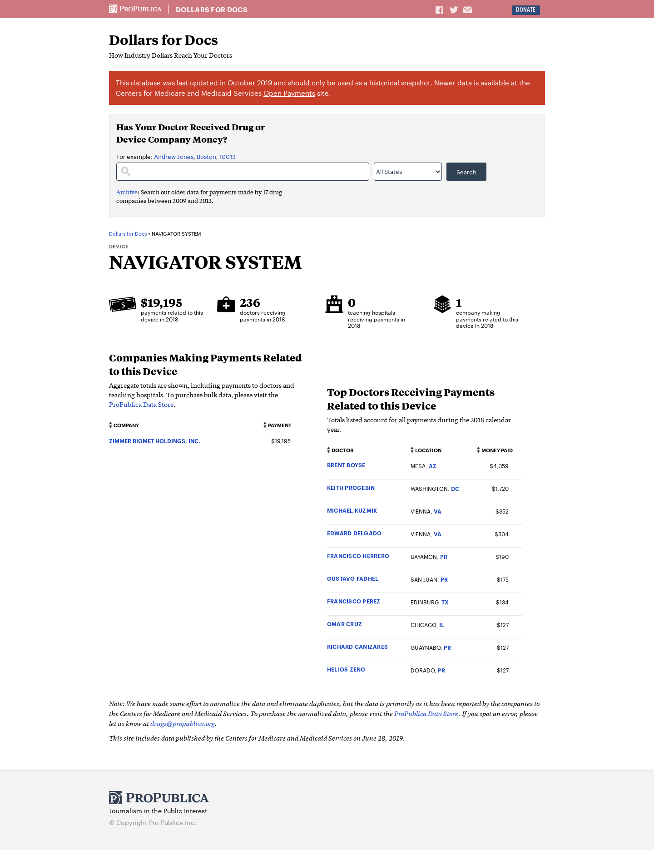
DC (455, 488)
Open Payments (289, 93)
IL (441, 624)
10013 (227, 156)
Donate (525, 10)
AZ (432, 465)
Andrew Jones (173, 156)
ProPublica (135, 9)
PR (443, 556)
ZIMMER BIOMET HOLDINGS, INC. (154, 441)
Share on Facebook (440, 9)
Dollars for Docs (212, 9)
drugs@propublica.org (182, 723)
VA (437, 511)
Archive (127, 192)
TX (445, 602)
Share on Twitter (455, 9)
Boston (206, 156)
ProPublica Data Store (141, 404)
